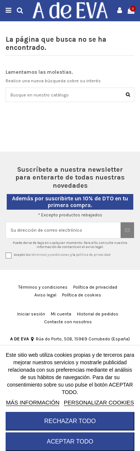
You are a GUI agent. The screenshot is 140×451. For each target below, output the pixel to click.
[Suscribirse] (127, 230)
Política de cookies (81, 295)
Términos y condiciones (43, 287)
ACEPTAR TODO (70, 441)
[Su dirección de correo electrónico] (63, 230)
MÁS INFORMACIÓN (32, 402)
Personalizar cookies (99, 402)
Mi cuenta (61, 314)
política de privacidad (93, 255)
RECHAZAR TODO (70, 421)
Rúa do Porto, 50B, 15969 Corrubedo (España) (80, 339)
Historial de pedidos (97, 314)
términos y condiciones (50, 255)
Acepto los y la (62, 255)
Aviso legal (45, 295)
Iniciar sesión (31, 314)
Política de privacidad (95, 287)
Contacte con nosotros (68, 321)
